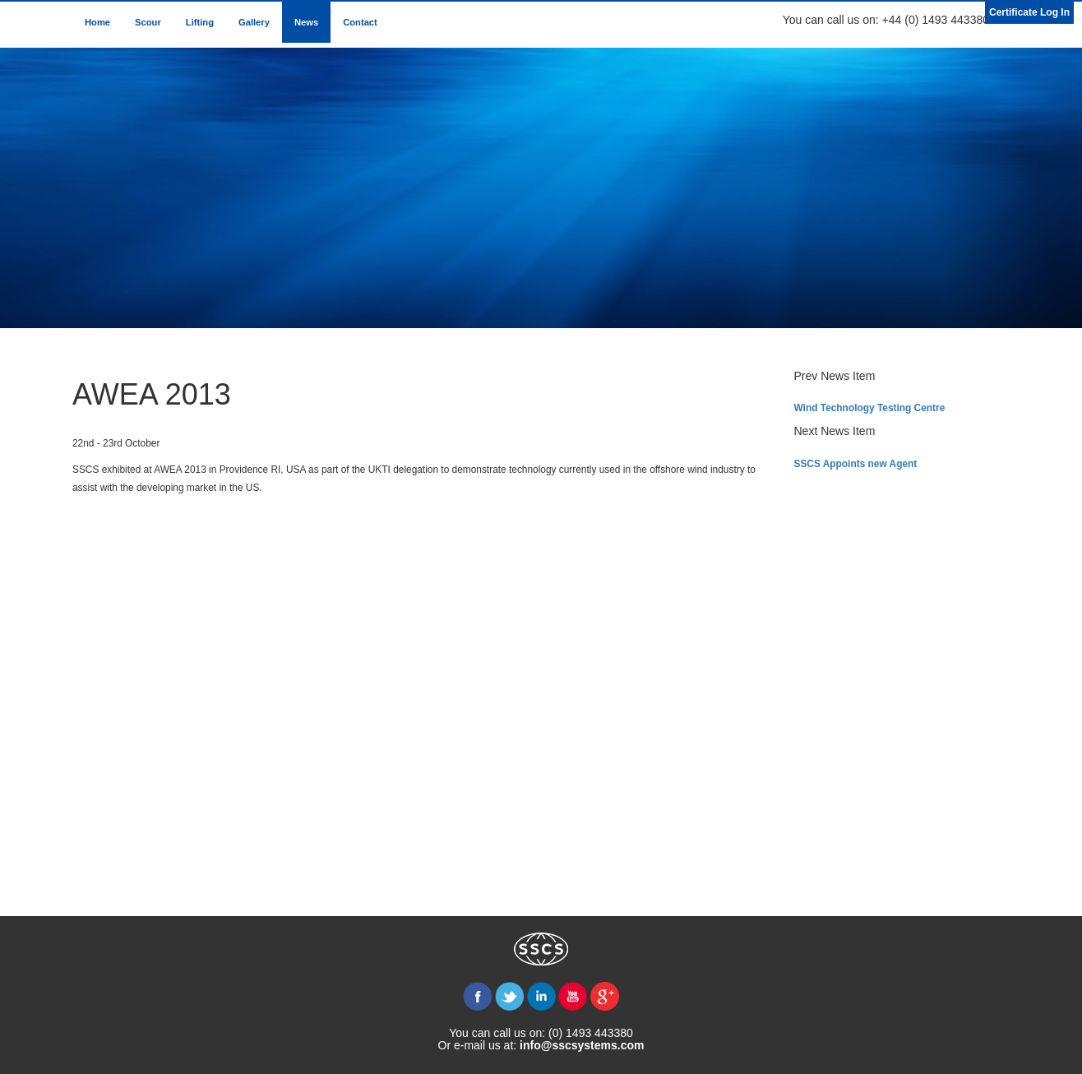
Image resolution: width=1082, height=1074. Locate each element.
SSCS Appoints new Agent (856, 464)
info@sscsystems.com (582, 1045)
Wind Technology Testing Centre (870, 408)
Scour (148, 22)
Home (97, 22)
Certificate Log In (1029, 12)
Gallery (254, 22)
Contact (360, 22)
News (306, 22)
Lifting (200, 22)
